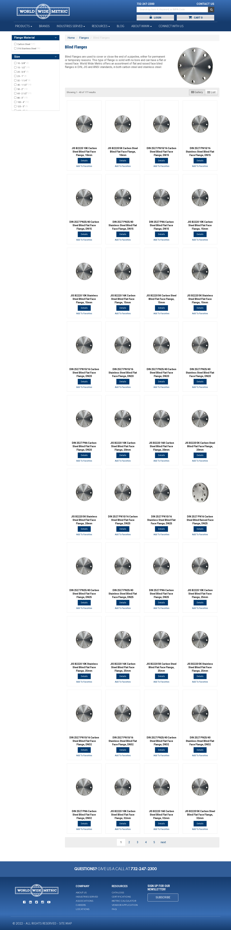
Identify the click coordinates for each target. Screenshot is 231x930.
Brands (44, 26)
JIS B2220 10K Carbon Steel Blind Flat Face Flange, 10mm (84, 151)
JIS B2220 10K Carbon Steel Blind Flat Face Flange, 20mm (122, 446)
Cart (195, 17)
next (163, 842)
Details (84, 160)
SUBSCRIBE (163, 897)
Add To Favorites (84, 166)
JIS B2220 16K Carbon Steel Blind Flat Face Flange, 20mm (161, 446)
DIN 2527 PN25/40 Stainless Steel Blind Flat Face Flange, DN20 (200, 372)
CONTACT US (205, 4)
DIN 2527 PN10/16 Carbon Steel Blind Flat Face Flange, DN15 (161, 151)
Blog (120, 26)
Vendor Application (125, 905)
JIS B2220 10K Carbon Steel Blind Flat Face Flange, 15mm (200, 225)
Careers (81, 905)
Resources (100, 26)
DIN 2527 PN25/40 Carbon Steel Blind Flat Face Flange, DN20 (161, 372)
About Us (81, 893)
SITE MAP (65, 923)
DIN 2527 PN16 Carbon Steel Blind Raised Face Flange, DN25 (200, 520)
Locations (83, 909)
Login (155, 17)
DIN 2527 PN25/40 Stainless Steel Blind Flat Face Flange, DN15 (123, 225)
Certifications (121, 897)
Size (17, 56)
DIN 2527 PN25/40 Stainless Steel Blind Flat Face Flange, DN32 (200, 741)
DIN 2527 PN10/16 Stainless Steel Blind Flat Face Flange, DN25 (161, 520)
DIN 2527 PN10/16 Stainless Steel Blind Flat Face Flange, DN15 (200, 151)
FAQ (114, 909)
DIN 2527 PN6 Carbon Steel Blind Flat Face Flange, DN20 (84, 446)
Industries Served (70, 26)
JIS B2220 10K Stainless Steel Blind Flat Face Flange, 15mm (84, 299)
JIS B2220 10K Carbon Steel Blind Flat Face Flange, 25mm (200, 593)
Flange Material (24, 37)
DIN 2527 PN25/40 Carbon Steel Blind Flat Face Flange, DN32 (161, 741)
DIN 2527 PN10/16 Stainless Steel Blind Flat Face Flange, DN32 (123, 741)
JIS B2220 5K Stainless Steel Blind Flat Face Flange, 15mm (200, 299)
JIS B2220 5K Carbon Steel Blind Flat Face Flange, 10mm (123, 151)
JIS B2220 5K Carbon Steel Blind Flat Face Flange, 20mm (200, 446)
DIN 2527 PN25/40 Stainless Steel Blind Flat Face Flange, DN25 (123, 593)
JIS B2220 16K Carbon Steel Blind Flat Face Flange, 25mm (122, 667)
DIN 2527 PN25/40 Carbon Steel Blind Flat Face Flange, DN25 (84, 593)
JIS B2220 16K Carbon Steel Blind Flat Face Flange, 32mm (161, 814)
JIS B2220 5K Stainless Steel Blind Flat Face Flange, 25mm (200, 667)
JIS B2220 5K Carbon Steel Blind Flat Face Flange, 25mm (161, 667)
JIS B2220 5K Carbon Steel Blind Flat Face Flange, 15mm (161, 299)
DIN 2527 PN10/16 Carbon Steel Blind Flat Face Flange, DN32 (84, 741)
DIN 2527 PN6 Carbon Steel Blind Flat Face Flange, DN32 (84, 814)
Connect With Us (171, 26)
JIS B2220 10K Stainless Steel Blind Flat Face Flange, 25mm (84, 667)
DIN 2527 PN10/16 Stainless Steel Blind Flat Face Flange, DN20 (123, 372)
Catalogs (118, 893)
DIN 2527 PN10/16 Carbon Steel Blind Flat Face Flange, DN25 (123, 520)
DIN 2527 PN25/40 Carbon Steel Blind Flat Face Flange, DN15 (84, 225)
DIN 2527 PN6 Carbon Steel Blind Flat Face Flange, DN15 (161, 225)
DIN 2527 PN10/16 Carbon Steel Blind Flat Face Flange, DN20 (84, 372)
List (211, 92)
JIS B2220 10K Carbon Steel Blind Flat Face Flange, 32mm (122, 814)
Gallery (197, 92)
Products (22, 26)
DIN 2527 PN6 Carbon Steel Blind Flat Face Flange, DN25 (161, 593)
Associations (84, 901)
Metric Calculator (124, 901)
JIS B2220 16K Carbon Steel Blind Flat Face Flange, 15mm (122, 299)
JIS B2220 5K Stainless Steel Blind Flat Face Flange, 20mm (84, 520)
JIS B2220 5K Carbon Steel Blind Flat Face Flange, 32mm (200, 814)
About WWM (140, 26)
